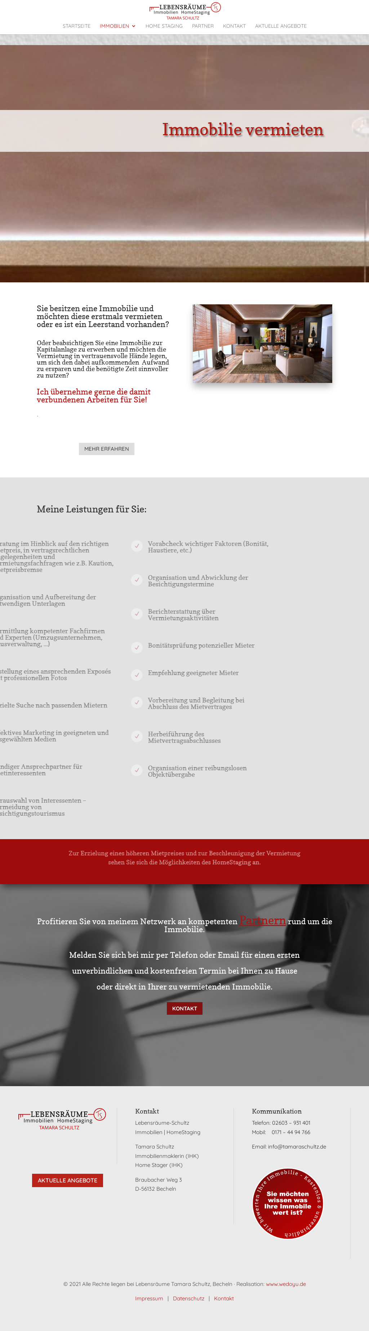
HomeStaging (217, 862)
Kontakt (184, 1008)
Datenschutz (188, 1298)
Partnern (262, 920)
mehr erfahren (106, 448)
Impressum (149, 1298)
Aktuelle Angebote (67, 1180)
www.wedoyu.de (286, 1284)
